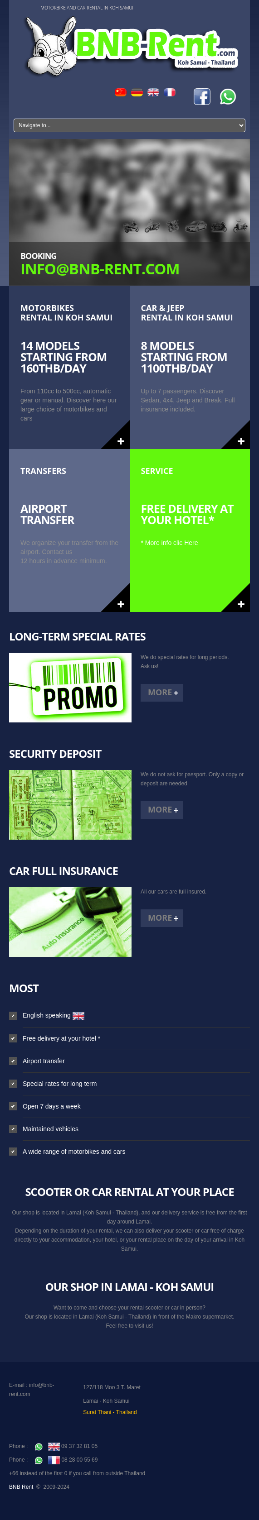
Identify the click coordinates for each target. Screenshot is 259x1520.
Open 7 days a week (52, 1106)
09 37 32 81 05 (66, 1446)
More (160, 692)
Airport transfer (44, 1061)
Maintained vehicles (50, 1129)
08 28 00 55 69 (66, 1460)
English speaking (53, 1015)
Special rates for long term (60, 1083)
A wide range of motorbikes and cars (74, 1151)
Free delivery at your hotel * (61, 1038)
